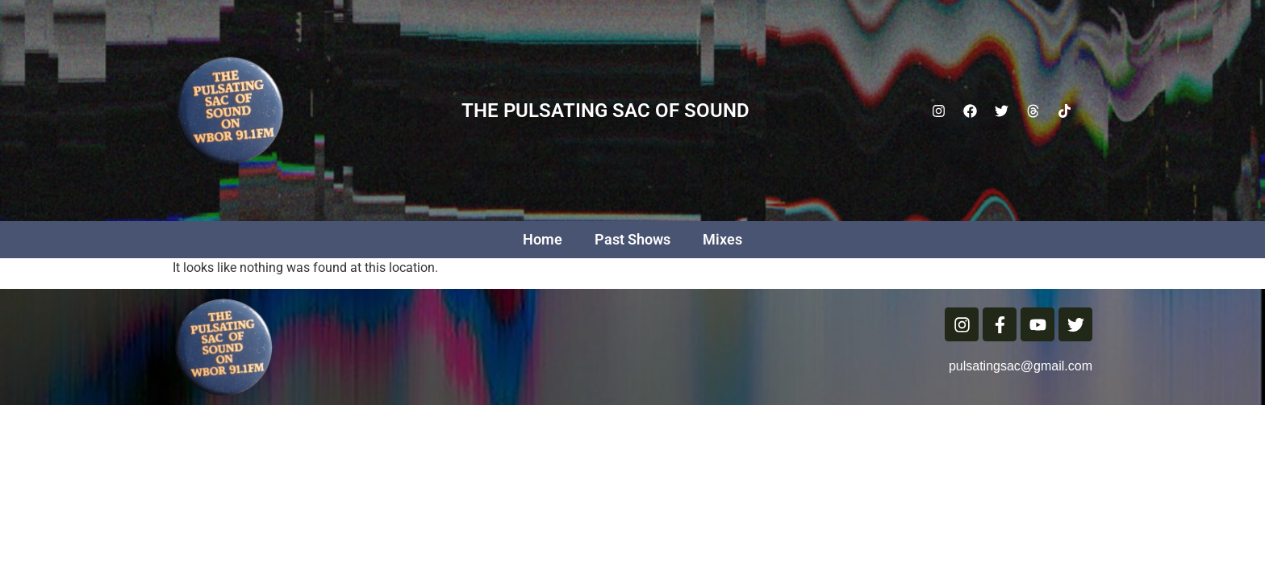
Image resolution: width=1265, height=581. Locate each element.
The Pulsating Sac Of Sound (605, 110)
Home (542, 239)
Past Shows (632, 239)
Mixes (722, 239)
